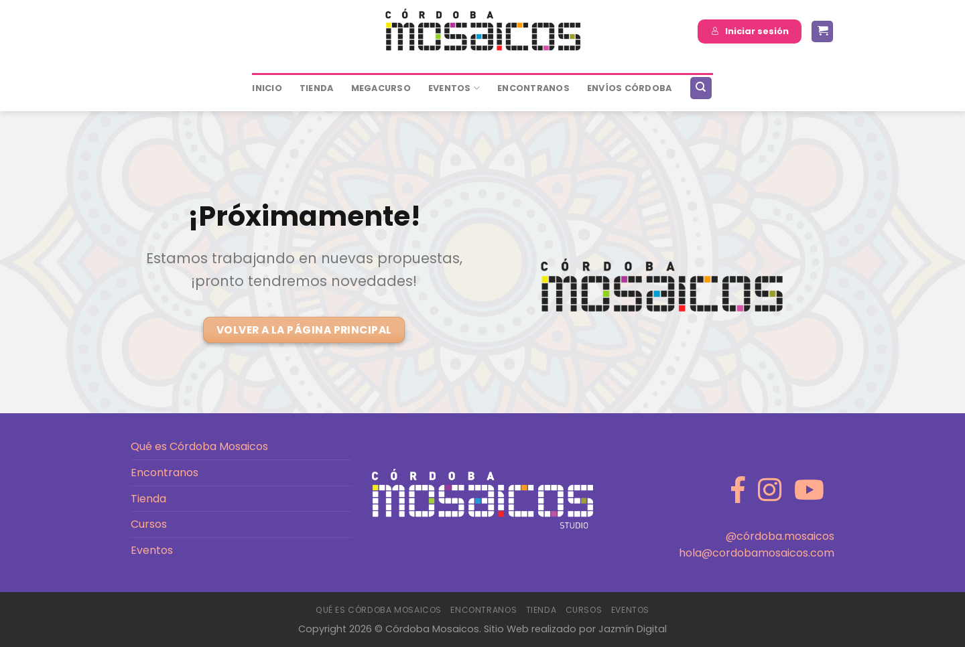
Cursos (149, 524)
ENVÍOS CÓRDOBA (629, 88)
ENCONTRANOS (533, 88)
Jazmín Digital (632, 629)
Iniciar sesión (750, 31)
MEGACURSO (381, 88)
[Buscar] (701, 88)
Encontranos (164, 472)
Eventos (454, 88)
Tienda (317, 88)
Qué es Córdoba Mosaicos (199, 446)
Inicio (267, 88)
